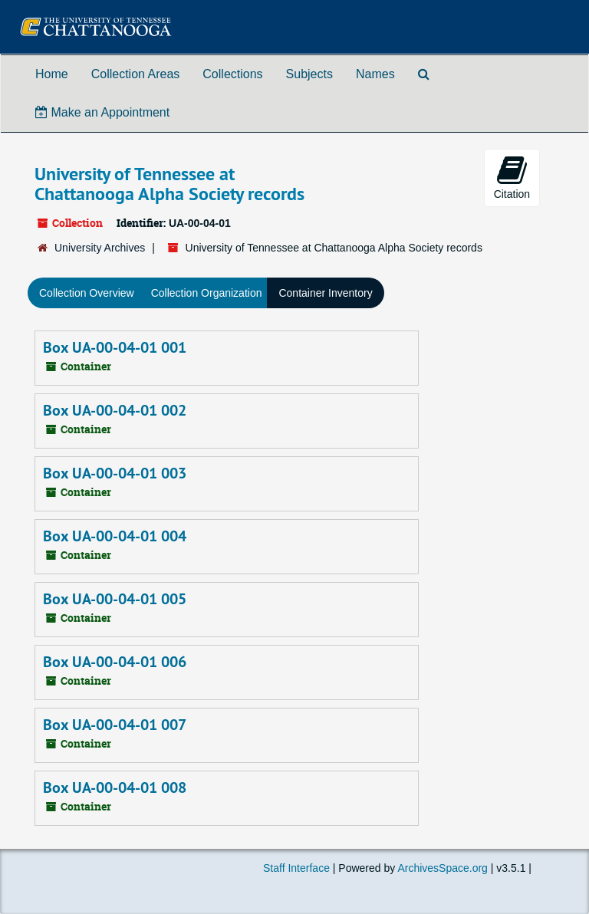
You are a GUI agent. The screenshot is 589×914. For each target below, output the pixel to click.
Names (375, 74)
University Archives (99, 248)
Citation (512, 177)
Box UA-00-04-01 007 (114, 725)
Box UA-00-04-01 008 (114, 787)
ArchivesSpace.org (442, 868)
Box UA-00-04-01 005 (114, 599)
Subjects (309, 74)
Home (51, 74)
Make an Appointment (102, 112)
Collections (232, 74)
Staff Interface (296, 868)
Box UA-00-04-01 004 (114, 536)
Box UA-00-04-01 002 (114, 410)
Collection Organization (206, 293)
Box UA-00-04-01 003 (114, 473)
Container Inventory (325, 293)
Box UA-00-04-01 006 (114, 662)
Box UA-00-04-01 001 (114, 347)
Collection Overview (86, 293)
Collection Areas (135, 74)
